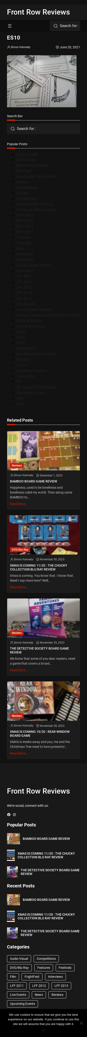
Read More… (19, 504)
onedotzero (25, 348)
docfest (22, 193)
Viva (19, 398)
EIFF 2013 (24, 221)
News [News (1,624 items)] (39, 995)
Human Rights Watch (33, 265)
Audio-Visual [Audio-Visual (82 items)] (19, 958)
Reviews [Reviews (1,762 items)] (57, 995)
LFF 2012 (24, 282)
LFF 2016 (24, 298)
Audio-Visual (26, 154)
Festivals (23, 243)
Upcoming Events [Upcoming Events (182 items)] (22, 1004)
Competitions (27, 187)
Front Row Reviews (38, 12)
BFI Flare (23, 171)
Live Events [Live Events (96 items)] (18, 995)
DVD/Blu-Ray (26, 198)
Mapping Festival (30, 326)
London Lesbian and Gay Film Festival (48, 315)
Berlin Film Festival (32, 165)
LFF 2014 (24, 293)
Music (21, 332)
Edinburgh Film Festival (35, 210)
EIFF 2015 (24, 232)
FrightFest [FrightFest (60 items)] (32, 977)
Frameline (24, 254)
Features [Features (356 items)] (43, 968)
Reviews (23, 359)
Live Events (25, 304)
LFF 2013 (24, 287)
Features (23, 237)
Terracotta (25, 376)
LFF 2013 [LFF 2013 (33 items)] (61, 986)
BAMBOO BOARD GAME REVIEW (33, 481)
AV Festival (25, 160)
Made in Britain (29, 321)
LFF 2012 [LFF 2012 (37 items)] (39, 986)
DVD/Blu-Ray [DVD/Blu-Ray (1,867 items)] (19, 968)
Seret (20, 365)
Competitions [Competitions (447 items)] (46, 958)
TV (18, 382)
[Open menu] (10, 26)
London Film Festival (33, 309)
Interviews (25, 271)
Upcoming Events (30, 393)
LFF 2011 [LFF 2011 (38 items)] (17, 986)
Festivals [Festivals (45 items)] (65, 968)
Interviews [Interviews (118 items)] (55, 977)
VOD (19, 404)
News (21, 337)
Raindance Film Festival (36, 354)
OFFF (20, 343)
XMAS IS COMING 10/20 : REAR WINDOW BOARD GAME (40, 733)
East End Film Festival (34, 204)
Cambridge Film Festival (36, 176)
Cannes (22, 182)
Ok (43, 1030)
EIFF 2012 (24, 215)
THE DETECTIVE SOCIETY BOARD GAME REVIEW (39, 650)
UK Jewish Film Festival (36, 387)
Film (19, 248)
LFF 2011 (24, 276)
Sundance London (31, 370)
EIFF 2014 (24, 226)
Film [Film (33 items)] (13, 977)
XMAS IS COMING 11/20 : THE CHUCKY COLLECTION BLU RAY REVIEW (38, 567)
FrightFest (24, 260)
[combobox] (65, 26)
